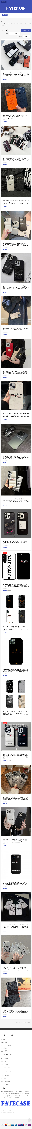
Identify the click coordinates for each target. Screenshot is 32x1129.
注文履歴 (3, 1078)
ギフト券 (3, 1062)
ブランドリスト (5, 1059)
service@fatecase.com (7, 1112)
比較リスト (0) (26, 30)
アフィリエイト (5, 1064)
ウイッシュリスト (5, 1081)
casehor (13, 1123)
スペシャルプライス (6, 1067)
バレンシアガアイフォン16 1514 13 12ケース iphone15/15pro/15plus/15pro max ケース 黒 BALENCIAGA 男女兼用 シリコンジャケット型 (15, 884)
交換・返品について (6, 1051)
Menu (5, 14)
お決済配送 (4, 1042)
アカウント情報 (5, 1075)
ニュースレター (5, 1084)
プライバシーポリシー (6, 1045)
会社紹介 (3, 1039)
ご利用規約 (4, 1048)
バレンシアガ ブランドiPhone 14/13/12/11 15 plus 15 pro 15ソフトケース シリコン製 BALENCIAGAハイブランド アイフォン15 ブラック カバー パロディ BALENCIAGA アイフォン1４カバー (16, 1012)
